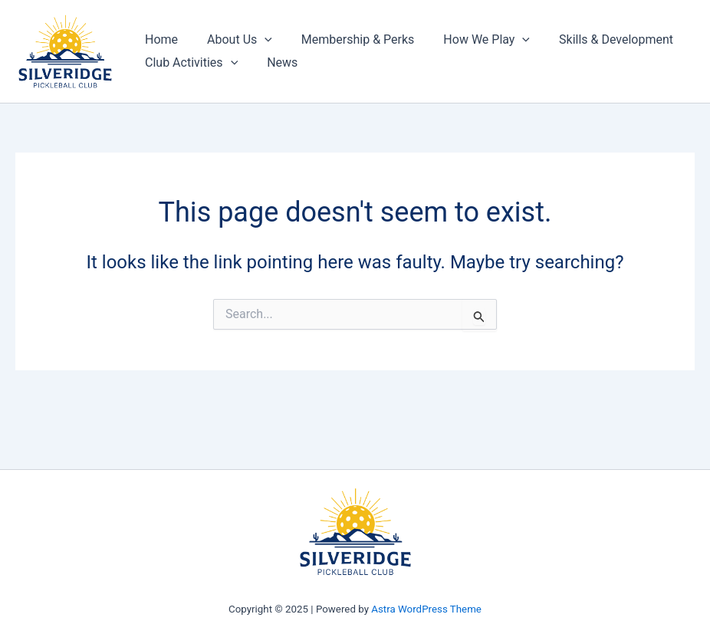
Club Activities (189, 62)
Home (159, 39)
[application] (257, 39)
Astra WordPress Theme (426, 609)
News (275, 62)
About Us (232, 39)
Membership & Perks (346, 39)
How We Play (470, 39)
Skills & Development (595, 39)
